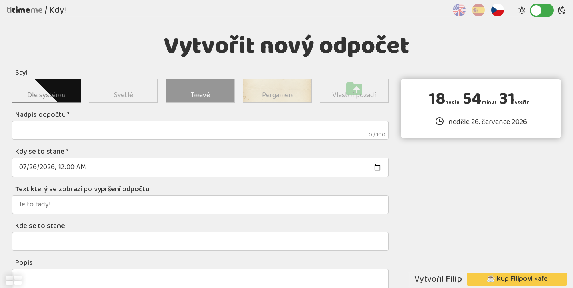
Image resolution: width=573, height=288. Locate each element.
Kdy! (57, 10)
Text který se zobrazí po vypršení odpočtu (82, 189)
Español (478, 10)
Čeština (497, 10)
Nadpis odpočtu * (42, 115)
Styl (21, 73)
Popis (24, 263)
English (459, 10)
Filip (454, 279)
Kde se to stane (40, 226)
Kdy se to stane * (41, 152)
